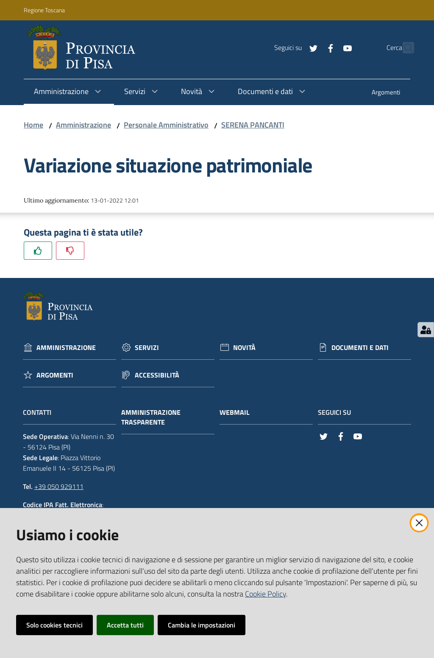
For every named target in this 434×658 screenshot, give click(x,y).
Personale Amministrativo (166, 124)
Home (33, 124)
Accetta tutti (125, 625)
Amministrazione (83, 124)
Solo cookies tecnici (54, 625)
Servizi (147, 348)
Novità (244, 348)
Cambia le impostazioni (201, 625)
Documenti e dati (360, 348)
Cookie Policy (265, 594)
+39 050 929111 (58, 486)
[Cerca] (404, 48)
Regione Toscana (44, 10)
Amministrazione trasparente (151, 417)
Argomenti (54, 375)
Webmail (239, 412)
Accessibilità (157, 375)
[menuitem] (386, 93)
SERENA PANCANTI (252, 124)
